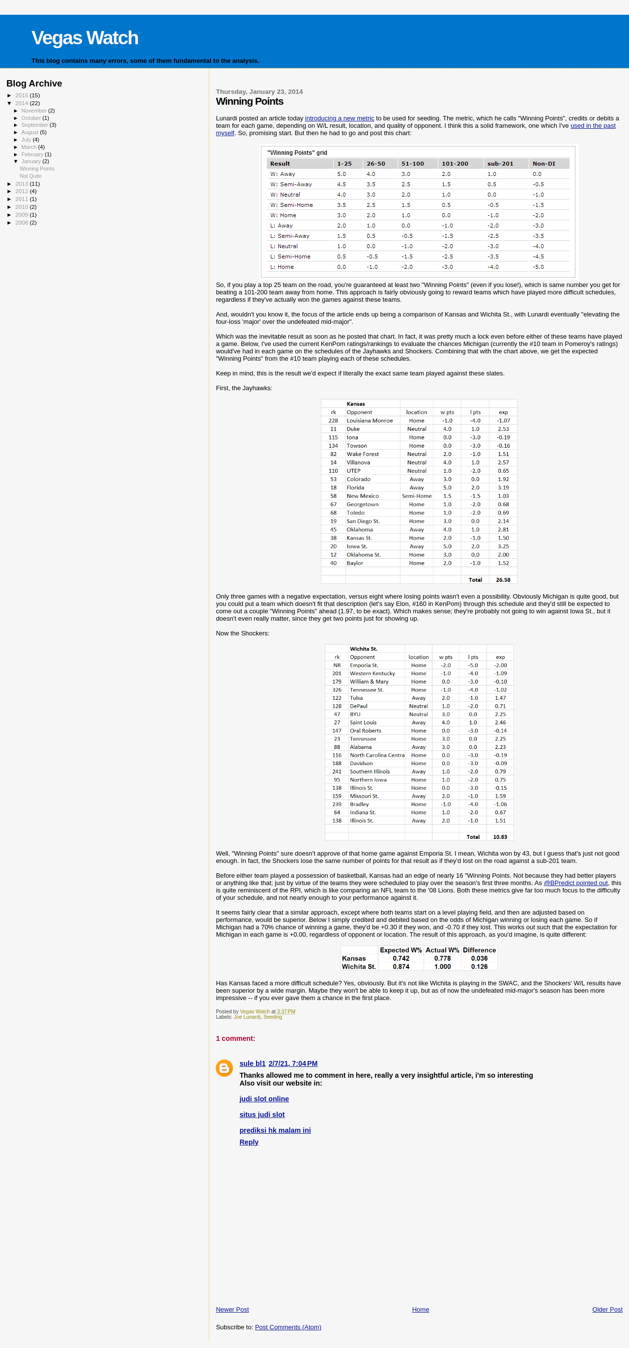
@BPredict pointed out (576, 883)
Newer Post (232, 1309)
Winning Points (37, 169)
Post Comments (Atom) (288, 1327)
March (30, 147)
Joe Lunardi (247, 1017)
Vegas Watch (84, 37)
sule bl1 (252, 1063)
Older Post (608, 1309)
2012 (22, 191)
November (35, 111)
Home (420, 1309)
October (32, 118)
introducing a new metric (339, 118)
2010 (22, 206)
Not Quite (31, 176)
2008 (22, 222)
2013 (22, 183)
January (32, 161)
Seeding (272, 1017)
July (27, 140)
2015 (22, 95)
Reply (248, 1142)
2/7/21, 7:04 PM (293, 1063)
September (36, 125)
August (31, 132)
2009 (22, 214)
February (33, 154)
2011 (22, 199)
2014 (22, 103)
